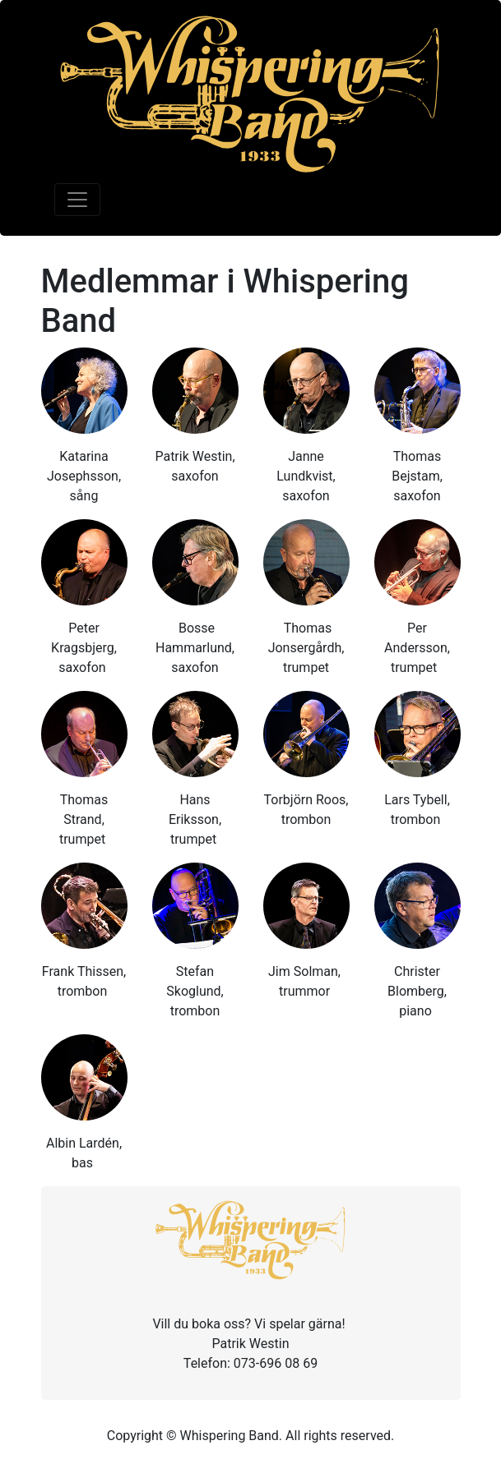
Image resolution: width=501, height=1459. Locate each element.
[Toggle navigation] (77, 199)
